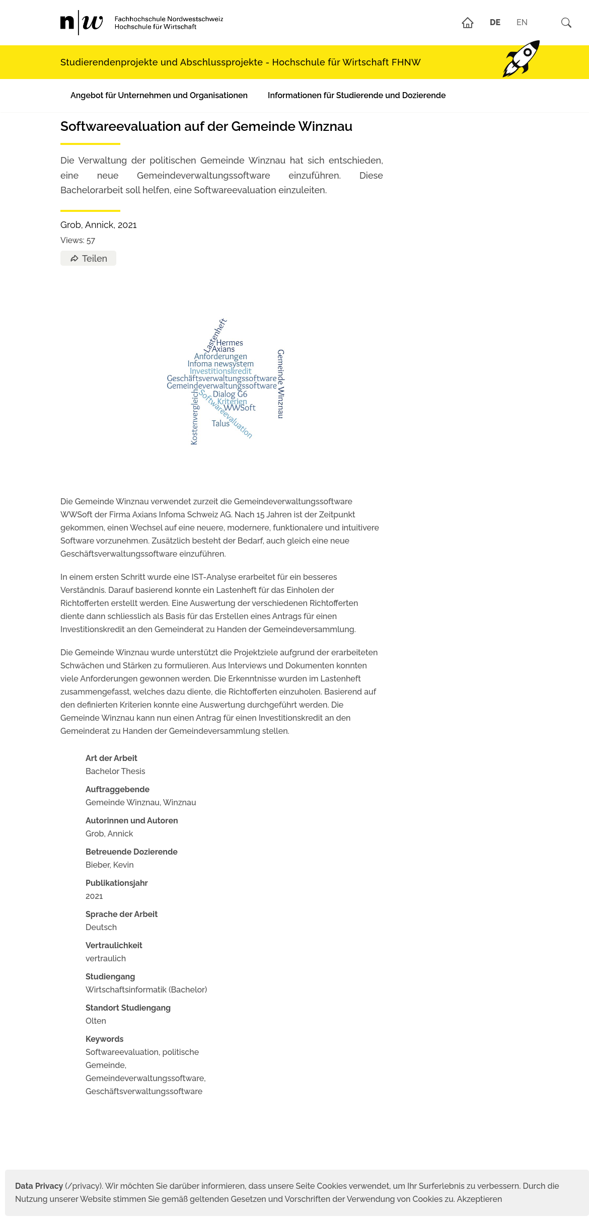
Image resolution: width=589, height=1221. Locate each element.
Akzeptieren (479, 1199)
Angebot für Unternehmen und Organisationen (159, 95)
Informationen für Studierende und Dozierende (357, 95)
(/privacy (57, 1186)
